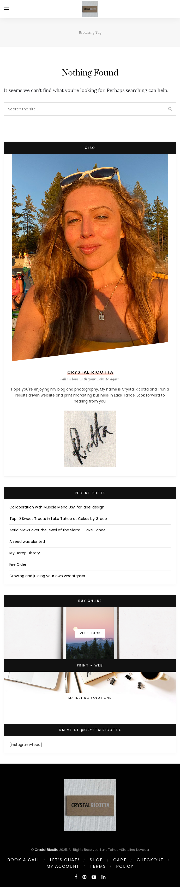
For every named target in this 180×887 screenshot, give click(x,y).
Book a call (23, 860)
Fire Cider (17, 564)
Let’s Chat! (65, 860)
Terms (98, 866)
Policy (125, 866)
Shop (96, 860)
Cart (120, 860)
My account (63, 866)
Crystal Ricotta (46, 849)
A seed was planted (27, 541)
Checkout (150, 860)
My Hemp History (24, 553)
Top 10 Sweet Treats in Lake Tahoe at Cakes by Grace (58, 518)
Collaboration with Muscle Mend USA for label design (56, 507)
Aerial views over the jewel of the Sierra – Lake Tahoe (57, 530)
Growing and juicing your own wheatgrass (47, 575)
